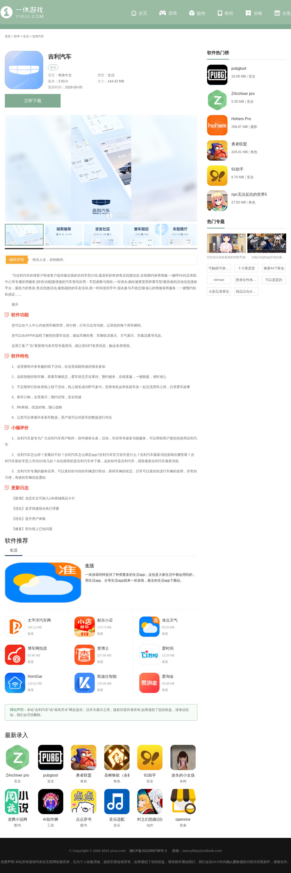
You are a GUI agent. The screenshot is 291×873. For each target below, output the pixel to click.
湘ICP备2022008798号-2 (148, 851)
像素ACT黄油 (274, 268)
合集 (283, 13)
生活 (26, 36)
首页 (139, 13)
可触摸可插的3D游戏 (220, 268)
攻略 (253, 13)
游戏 (168, 13)
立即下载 (32, 100)
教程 (225, 13)
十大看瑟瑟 (246, 268)
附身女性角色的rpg (247, 280)
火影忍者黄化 (219, 291)
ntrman (219, 280)
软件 (197, 13)
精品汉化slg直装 (247, 291)
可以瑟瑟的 (273, 280)
